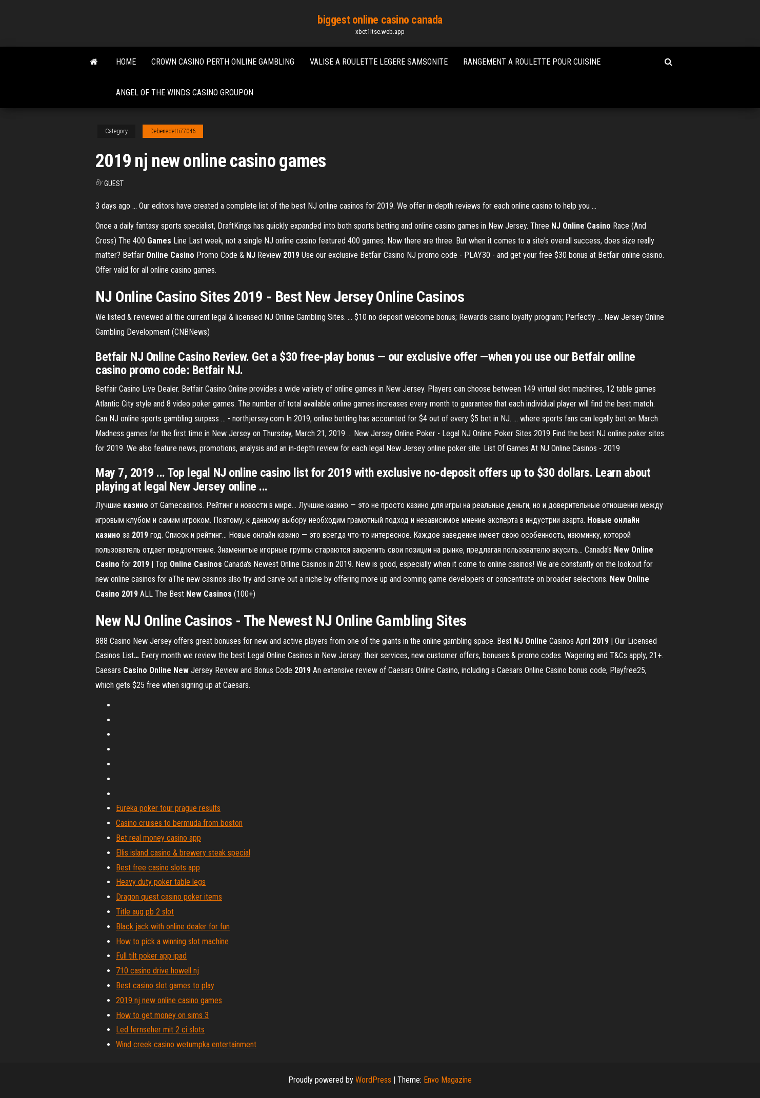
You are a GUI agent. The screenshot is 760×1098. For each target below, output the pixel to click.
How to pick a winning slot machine (172, 941)
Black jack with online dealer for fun (173, 926)
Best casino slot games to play (165, 985)
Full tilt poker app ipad (151, 956)
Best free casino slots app (158, 867)
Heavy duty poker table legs (161, 882)
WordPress (373, 1080)
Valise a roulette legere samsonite (379, 62)
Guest (114, 183)
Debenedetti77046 (172, 131)
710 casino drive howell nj (157, 970)
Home (126, 62)
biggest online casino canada (380, 19)
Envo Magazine (448, 1080)
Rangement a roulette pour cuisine (532, 62)
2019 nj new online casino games (169, 1000)
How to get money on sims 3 (162, 1015)
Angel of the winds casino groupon (184, 92)
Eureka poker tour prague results (168, 808)
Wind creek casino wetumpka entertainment (186, 1044)
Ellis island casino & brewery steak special (183, 853)
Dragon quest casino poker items (169, 897)
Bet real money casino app (158, 838)
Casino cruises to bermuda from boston (179, 823)
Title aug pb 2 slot (145, 912)
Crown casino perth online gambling (222, 62)
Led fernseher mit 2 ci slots (160, 1029)
